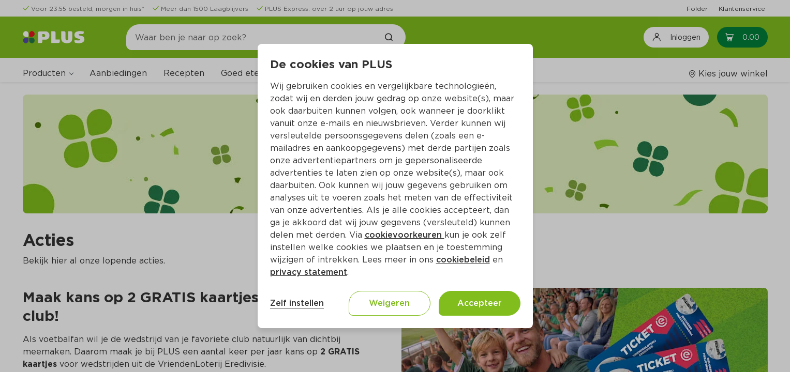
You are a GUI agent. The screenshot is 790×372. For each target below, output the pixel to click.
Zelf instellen (297, 303)
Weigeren (389, 303)
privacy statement (308, 272)
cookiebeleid (463, 260)
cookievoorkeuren (404, 235)
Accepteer (479, 303)
